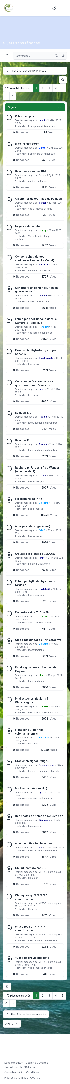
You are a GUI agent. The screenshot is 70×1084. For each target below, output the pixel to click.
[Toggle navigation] (63, 8)
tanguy (42, 230)
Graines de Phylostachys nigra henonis (35, 352)
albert (42, 675)
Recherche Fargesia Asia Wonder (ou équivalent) (37, 469)
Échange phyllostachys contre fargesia (35, 583)
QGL (41, 792)
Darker (42, 147)
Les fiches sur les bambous (43, 712)
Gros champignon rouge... (32, 761)
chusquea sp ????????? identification (30, 928)
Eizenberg (44, 820)
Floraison (33, 743)
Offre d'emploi (24, 116)
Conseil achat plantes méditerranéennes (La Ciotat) (34, 258)
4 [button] (56, 88)
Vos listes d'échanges (40, 332)
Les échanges (36, 481)
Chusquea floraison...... (30, 867)
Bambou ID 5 (23, 440)
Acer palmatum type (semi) (32, 526)
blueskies (44, 616)
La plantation (35, 826)
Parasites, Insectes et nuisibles (45, 771)
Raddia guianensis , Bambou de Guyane (36, 669)
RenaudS (44, 326)
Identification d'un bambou (42, 422)
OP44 (42, 530)
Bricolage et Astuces (39, 301)
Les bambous (35, 508)
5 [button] (62, 88)
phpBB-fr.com (27, 1067)
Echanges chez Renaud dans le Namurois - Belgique (36, 320)
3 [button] (49, 88)
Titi (40, 847)
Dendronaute (46, 358)
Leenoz (43, 1062)
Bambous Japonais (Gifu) (32, 171)
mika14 (42, 475)
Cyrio (42, 175)
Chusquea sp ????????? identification (31, 897)
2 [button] (42, 88)
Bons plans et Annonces (41, 126)
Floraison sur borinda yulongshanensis (29, 731)
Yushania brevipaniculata (32, 957)
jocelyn (43, 295)
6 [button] (6, 96)
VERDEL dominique (49, 872)
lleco (41, 389)
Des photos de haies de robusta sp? (39, 815)
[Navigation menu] (7, 56)
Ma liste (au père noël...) (31, 788)
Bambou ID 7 (23, 412)
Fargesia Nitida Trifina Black (34, 612)
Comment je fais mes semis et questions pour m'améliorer (35, 383)
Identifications (36, 650)
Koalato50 (44, 589)
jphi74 (42, 557)
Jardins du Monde (38, 181)
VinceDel (44, 502)
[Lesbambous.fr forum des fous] (8, 7)
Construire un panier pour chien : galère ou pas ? (37, 289)
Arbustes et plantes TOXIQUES (35, 553)
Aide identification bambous (33, 843)
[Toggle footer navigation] (63, 1039)
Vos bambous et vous (40, 208)
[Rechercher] (56, 56)
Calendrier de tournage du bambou (38, 198)
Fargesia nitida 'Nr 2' (29, 498)
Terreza (43, 264)
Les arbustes (35, 536)
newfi (42, 120)
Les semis (34, 364)
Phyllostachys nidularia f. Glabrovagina (32, 700)
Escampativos (46, 765)
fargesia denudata (27, 226)
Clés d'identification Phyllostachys (38, 639)
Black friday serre (27, 143)
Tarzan (42, 202)
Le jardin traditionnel (39, 270)
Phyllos (43, 416)
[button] (12, 96)
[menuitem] (54, 8)
